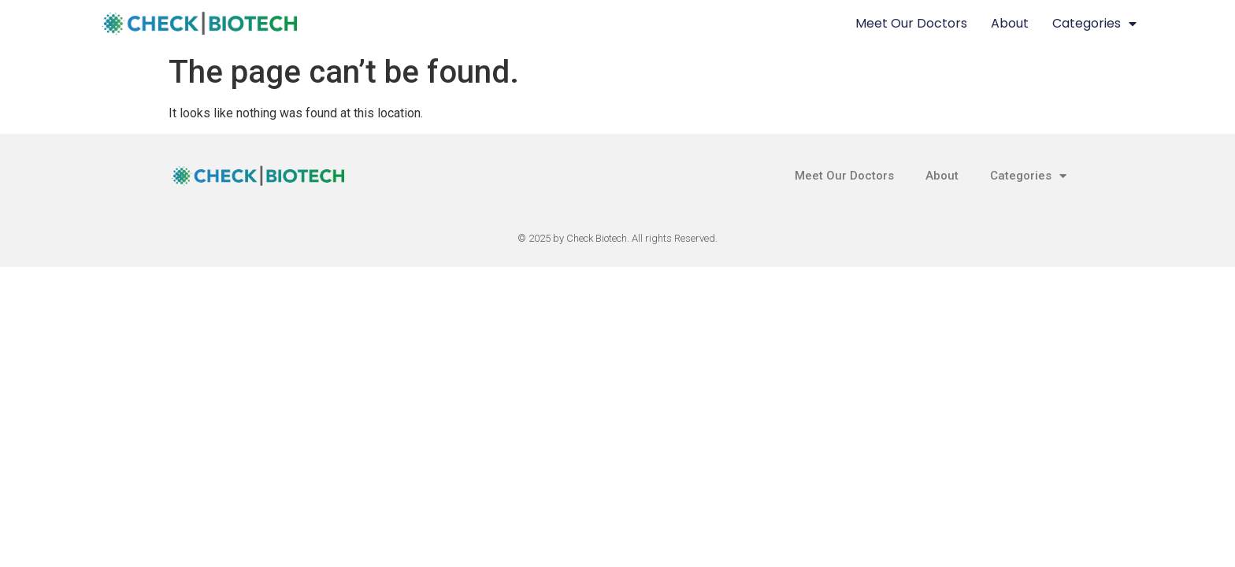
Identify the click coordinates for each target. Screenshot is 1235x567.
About (1010, 23)
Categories (1094, 23)
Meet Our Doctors (911, 23)
